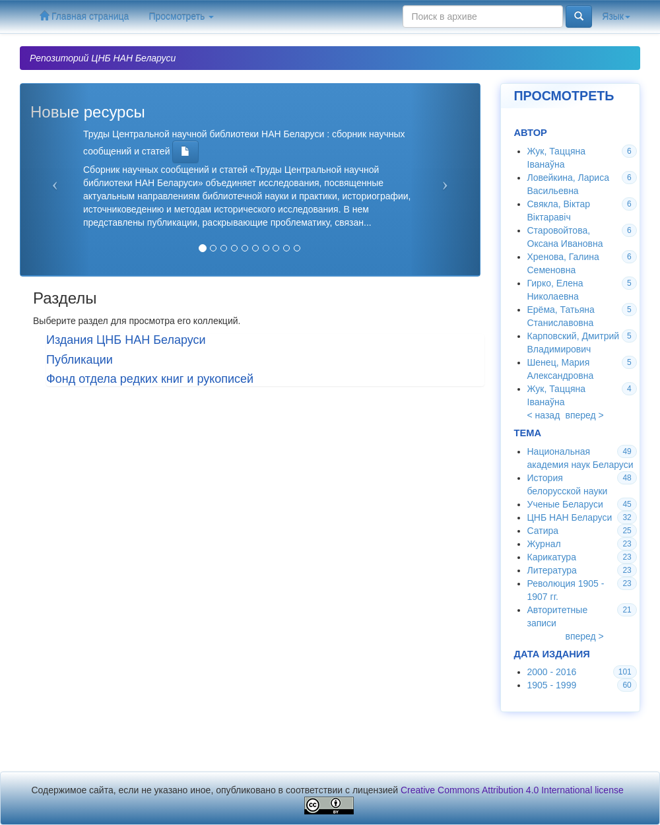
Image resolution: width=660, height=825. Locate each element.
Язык (616, 16)
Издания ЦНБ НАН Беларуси (126, 339)
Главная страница (84, 16)
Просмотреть (181, 16)
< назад (543, 415)
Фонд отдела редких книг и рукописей (149, 378)
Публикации (79, 359)
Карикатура (551, 557)
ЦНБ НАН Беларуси (569, 517)
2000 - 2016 (552, 672)
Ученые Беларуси (565, 504)
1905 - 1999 (552, 685)
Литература (552, 570)
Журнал (544, 544)
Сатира (543, 530)
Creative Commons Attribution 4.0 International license (512, 790)
